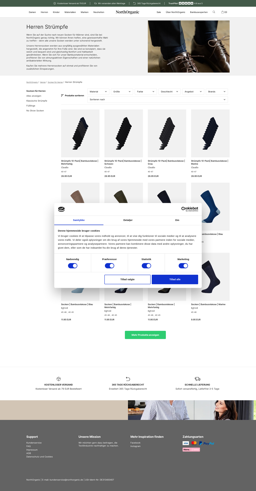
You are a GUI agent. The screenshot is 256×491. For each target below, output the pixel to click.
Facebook (135, 442)
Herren (43, 82)
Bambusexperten (199, 12)
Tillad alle (174, 279)
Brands (217, 91)
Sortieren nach (158, 99)
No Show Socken (35, 110)
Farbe (145, 91)
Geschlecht (169, 91)
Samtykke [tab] (79, 220)
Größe (122, 91)
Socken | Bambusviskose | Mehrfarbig (117, 306)
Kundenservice (34, 442)
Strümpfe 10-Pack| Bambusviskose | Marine (209, 162)
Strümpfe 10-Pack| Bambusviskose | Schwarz (123, 162)
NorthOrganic (32, 82)
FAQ (28, 446)
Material (98, 91)
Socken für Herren (55, 82)
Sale (159, 12)
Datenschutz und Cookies (39, 456)
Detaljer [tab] (128, 220)
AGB (28, 453)
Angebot (193, 91)
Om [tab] (177, 220)
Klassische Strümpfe (36, 100)
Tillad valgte (127, 279)
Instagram (135, 446)
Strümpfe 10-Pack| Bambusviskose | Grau (166, 162)
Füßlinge (30, 105)
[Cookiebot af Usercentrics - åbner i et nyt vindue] (183, 209)
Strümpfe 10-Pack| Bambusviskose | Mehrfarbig (79, 162)
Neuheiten (98, 12)
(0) (224, 12)
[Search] (214, 12)
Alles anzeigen (33, 95)
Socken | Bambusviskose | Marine (208, 304)
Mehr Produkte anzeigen (145, 334)
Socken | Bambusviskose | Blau (207, 234)
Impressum (32, 449)
